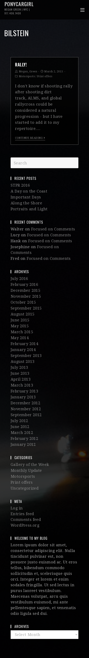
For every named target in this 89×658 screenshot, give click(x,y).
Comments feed (26, 519)
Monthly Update (26, 470)
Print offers (44, 76)
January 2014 (23, 349)
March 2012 (22, 432)
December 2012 (25, 403)
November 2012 (26, 409)
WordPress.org (25, 525)
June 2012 (20, 426)
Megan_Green (28, 71)
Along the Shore (26, 203)
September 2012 (26, 415)
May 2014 (20, 338)
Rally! (21, 64)
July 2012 (19, 420)
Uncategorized (25, 488)
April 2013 (21, 379)
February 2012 (24, 438)
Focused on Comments (53, 229)
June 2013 (20, 373)
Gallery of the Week (30, 464)
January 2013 (23, 397)
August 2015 (22, 314)
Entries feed (22, 514)
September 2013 (26, 355)
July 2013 (19, 367)
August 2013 (22, 361)
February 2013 (24, 391)
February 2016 (24, 284)
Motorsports (27, 76)
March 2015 (22, 332)
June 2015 (20, 320)
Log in (17, 508)
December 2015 (25, 290)
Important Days (26, 197)
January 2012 (23, 444)
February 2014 (24, 343)
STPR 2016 (20, 185)
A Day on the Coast (29, 191)
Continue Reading (30, 137)
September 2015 (26, 308)
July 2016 (19, 278)
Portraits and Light (29, 209)
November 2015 (26, 296)
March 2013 (22, 385)
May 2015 (20, 326)
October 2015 (23, 302)
